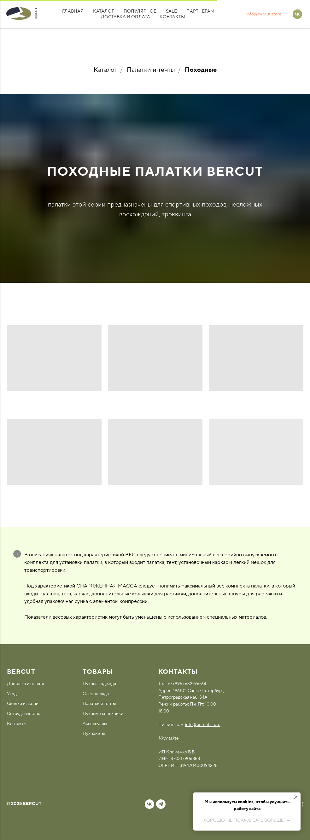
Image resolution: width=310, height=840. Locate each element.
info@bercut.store (264, 14)
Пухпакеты (94, 733)
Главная (73, 11)
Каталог (103, 11)
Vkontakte (168, 738)
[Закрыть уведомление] (296, 797)
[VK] (297, 14)
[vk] (149, 804)
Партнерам (200, 11)
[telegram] (161, 804)
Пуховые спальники (103, 714)
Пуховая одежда (99, 684)
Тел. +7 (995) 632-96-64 (182, 684)
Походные (201, 70)
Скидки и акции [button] (22, 704)
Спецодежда (96, 694)
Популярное (140, 11)
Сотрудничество (23, 714)
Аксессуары (95, 724)
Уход (12, 694)
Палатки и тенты (151, 70)
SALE (171, 11)
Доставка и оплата (125, 17)
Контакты (172, 17)
